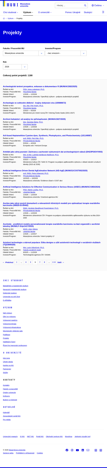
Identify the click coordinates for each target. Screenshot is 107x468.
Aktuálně (9, 407)
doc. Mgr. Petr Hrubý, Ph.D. (33, 106)
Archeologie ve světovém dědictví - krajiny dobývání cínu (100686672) (34, 103)
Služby (5, 373)
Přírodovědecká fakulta (31, 141)
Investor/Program (53, 48)
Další (61, 262)
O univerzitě (12, 352)
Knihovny (6, 396)
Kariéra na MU (8, 365)
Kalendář (6, 412)
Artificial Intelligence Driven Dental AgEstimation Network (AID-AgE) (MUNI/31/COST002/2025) (45, 171)
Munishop (68, 436)
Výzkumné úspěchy (10, 320)
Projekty (6, 338)
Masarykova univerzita (17, 450)
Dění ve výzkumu (9, 317)
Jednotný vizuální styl (82, 436)
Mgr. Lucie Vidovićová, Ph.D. (33, 247)
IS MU (22, 436)
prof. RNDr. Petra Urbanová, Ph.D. (36, 173)
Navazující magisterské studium (14, 289)
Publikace (6, 335)
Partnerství (7, 369)
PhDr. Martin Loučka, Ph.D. (33, 190)
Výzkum (7, 307)
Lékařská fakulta (29, 192)
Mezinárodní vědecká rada (13, 331)
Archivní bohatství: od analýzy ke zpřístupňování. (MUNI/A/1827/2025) (34, 119)
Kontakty (6, 385)
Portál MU (40, 436)
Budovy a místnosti (10, 400)
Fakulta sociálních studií (32, 250)
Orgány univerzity (9, 392)
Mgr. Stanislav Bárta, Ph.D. (33, 122)
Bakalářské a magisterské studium (15, 286)
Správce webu (8, 453)
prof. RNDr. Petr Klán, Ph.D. (33, 138)
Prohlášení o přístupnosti (25, 453)
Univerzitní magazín (10, 436)
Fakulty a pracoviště (10, 389)
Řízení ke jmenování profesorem (15, 345)
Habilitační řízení (9, 342)
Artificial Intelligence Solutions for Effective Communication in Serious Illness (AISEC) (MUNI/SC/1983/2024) (51, 187)
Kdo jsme (6, 358)
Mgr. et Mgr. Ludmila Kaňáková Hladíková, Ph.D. (41, 155)
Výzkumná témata (9, 324)
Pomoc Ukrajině (72, 12)
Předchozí (8, 262)
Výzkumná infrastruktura (12, 327)
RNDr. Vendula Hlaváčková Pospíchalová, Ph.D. (41, 208)
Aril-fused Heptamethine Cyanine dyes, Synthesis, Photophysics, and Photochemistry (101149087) (47, 136)
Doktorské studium (10, 293)
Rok (5, 62)
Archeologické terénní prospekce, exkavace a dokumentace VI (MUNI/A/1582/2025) (40, 86)
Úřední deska (8, 362)
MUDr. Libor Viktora (30, 229)
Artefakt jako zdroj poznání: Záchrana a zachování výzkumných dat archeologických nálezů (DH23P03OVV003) (52, 152)
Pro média (7, 420)
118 (54, 262)
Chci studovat (13, 280)
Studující (88, 12)
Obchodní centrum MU (54, 436)
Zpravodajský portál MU (12, 416)
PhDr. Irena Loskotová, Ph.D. (34, 89)
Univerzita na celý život (11, 297)
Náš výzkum (7, 313)
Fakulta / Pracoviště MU (13, 48)
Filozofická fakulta (29, 92)
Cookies (40, 453)
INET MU (30, 436)
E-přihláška (7, 300)
